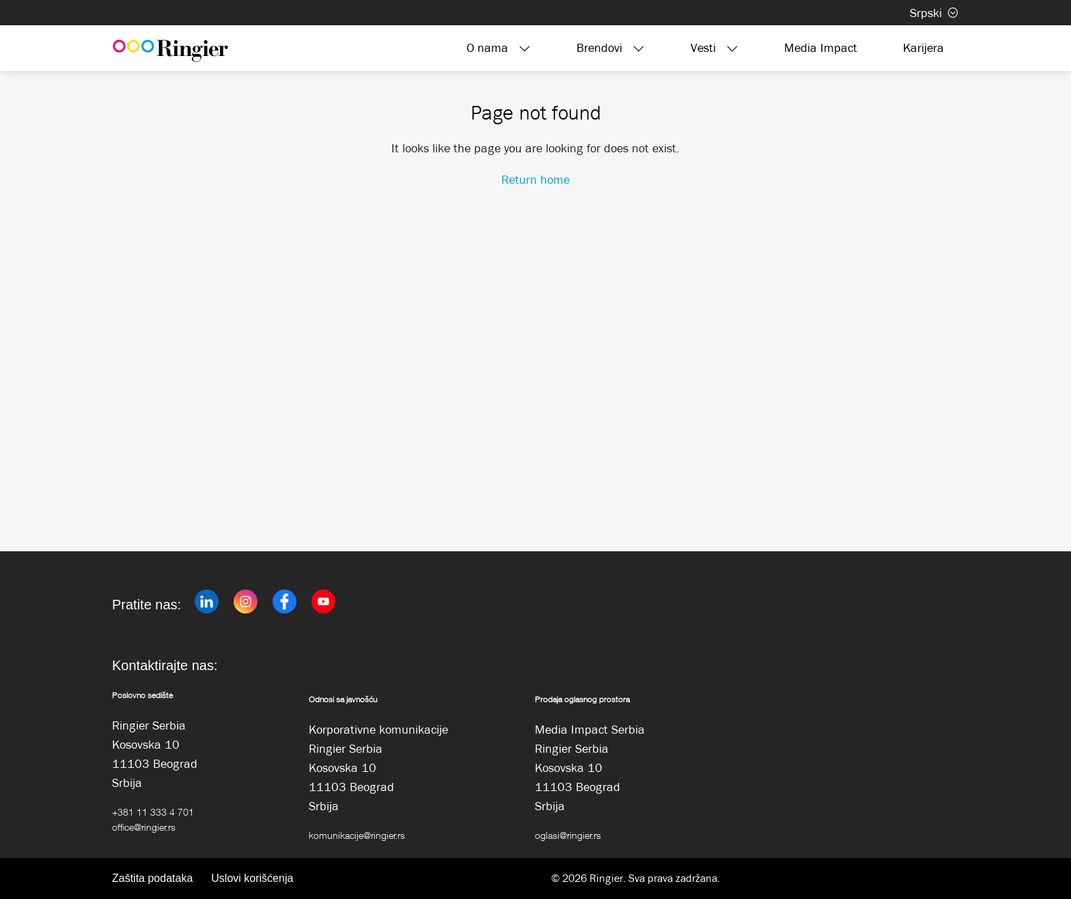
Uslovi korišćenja (252, 878)
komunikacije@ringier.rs (357, 835)
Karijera (923, 47)
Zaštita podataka (152, 878)
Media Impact (820, 47)
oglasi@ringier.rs (568, 835)
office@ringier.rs (144, 827)
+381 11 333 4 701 (153, 812)
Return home (535, 179)
